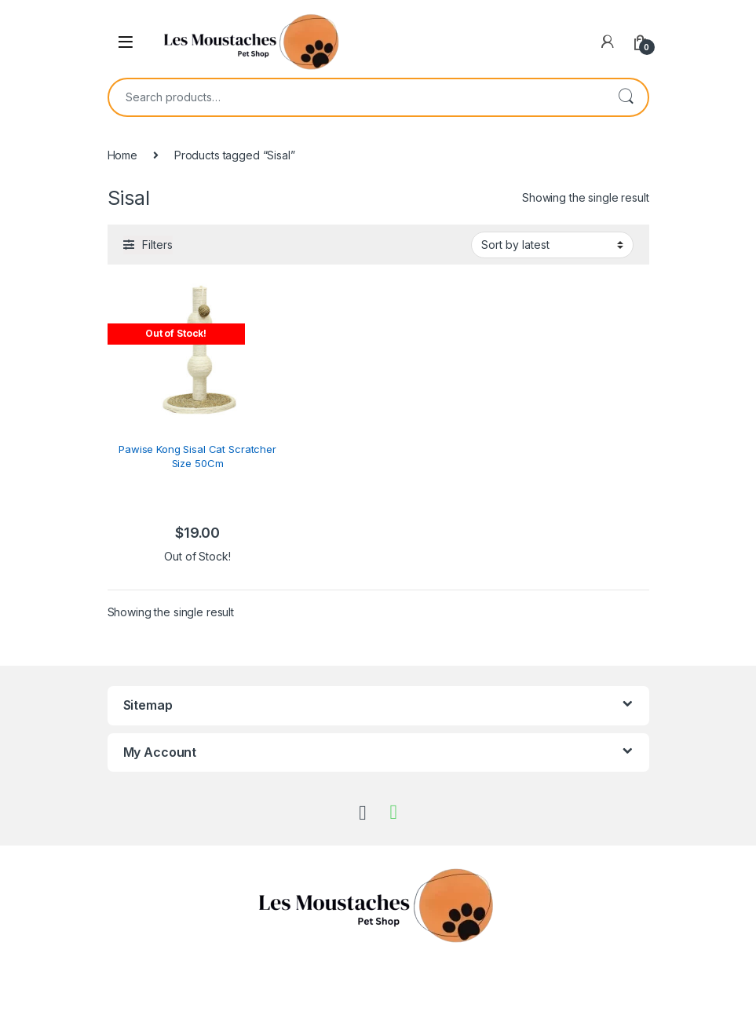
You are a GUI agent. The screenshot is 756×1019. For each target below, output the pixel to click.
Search (626, 97)
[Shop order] (552, 245)
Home (122, 155)
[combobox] (356, 97)
